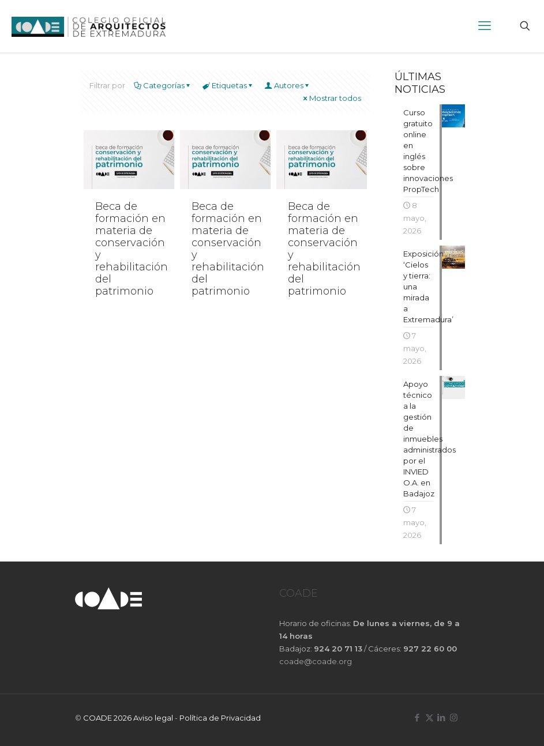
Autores (288, 85)
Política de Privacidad (220, 717)
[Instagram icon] (453, 717)
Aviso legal (153, 717)
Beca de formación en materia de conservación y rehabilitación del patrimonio (131, 249)
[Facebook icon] (417, 717)
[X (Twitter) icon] (429, 717)
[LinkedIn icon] (441, 717)
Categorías (163, 85)
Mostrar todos (331, 98)
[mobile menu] (484, 26)
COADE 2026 (108, 717)
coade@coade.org (315, 661)
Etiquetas (228, 85)
